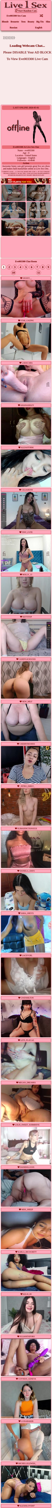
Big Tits (40, 21)
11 (38, 272)
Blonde (5, 21)
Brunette (15, 21)
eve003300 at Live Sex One (26, 147)
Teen (23, 21)
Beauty (31, 21)
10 (13, 272)
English (38, 27)
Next (46, 299)
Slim (48, 21)
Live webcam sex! (26, 180)
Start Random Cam (26, 10)
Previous (5, 299)
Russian (13, 27)
